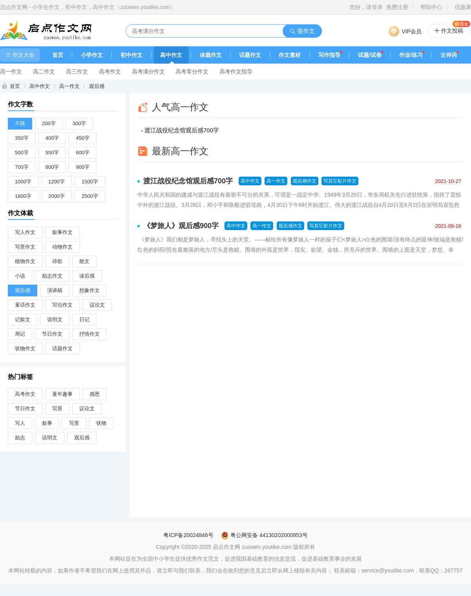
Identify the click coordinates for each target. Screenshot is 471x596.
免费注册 (397, 7)
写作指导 (329, 55)
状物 (101, 423)
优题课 (463, 7)
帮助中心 (431, 7)
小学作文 (92, 55)
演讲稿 (54, 290)
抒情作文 (89, 334)
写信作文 (62, 305)
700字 (22, 167)
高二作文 (44, 71)
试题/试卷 (370, 55)
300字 (79, 123)
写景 (57, 408)
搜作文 (302, 30)
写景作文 (25, 247)
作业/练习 (411, 55)
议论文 (97, 305)
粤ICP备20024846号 (188, 535)
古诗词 (448, 55)
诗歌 (57, 261)
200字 (49, 123)
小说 (20, 276)
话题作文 (250, 55)
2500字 (90, 196)
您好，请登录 (366, 7)
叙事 (47, 423)
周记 (20, 334)
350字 (22, 138)
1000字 (23, 182)
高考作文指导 (235, 71)
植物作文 (25, 261)
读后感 (87, 276)
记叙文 (22, 319)
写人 (20, 423)
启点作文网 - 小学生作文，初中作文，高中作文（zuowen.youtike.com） (87, 7)
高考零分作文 (191, 71)
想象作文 (89, 290)
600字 (82, 152)
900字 (82, 167)
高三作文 (77, 71)
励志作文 (52, 276)
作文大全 (20, 55)
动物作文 (62, 247)
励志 (20, 438)
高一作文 (11, 71)
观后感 (96, 86)
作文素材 (290, 55)
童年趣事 (62, 394)
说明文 (54, 319)
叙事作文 (62, 232)
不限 (20, 123)
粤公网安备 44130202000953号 (264, 535)
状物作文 (25, 348)
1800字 (23, 196)
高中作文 (171, 55)
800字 (52, 167)
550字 (52, 152)
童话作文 (25, 305)
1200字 (56, 182)
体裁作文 (211, 55)
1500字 (90, 182)
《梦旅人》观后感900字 (181, 226)
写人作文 (25, 232)
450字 (82, 138)
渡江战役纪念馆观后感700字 (181, 130)
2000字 (56, 196)
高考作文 (110, 71)
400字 (52, 138)
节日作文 (52, 334)
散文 (84, 261)
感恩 (94, 394)
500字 (22, 152)
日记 (84, 319)
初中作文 (131, 55)
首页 (57, 55)
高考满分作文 (148, 71)
